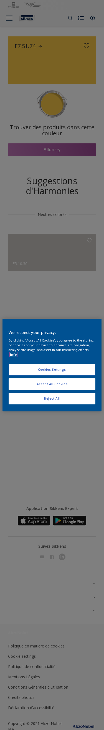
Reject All (52, 398)
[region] (51, 365)
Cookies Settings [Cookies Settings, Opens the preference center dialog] (52, 370)
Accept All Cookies (52, 384)
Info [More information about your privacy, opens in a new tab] (13, 354)
